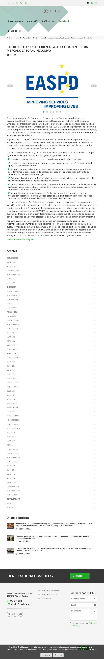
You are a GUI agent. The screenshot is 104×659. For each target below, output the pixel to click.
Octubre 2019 (12, 424)
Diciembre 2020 (13, 383)
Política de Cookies (89, 649)
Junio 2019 (11, 437)
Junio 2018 (11, 470)
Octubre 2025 (12, 258)
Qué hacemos (48, 21)
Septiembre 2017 (13, 499)
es (88, 3)
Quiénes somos (15, 21)
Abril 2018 (11, 478)
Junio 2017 (11, 507)
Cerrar (58, 655)
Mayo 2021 (11, 370)
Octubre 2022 (12, 329)
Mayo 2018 (11, 474)
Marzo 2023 (11, 308)
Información (32, 21)
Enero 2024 (11, 287)
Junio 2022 (11, 333)
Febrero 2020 (12, 408)
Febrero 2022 (12, 349)
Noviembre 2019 (13, 420)
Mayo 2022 (11, 337)
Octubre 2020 (12, 387)
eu (92, 3)
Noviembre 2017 (13, 491)
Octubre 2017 (12, 495)
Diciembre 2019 (13, 416)
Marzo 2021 (11, 378)
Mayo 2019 (11, 441)
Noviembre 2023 (13, 295)
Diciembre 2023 (13, 291)
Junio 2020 (11, 395)
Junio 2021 (11, 366)
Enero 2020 (11, 412)
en (96, 3)
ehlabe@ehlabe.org (18, 604)
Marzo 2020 (11, 403)
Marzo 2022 (11, 345)
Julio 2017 (11, 503)
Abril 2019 (11, 445)
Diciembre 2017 (13, 486)
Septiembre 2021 (13, 358)
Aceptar (46, 655)
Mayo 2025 (11, 262)
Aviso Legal (44, 599)
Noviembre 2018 (13, 457)
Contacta (79, 576)
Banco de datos (15, 31)
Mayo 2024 (11, 279)
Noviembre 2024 (13, 274)
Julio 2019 (11, 432)
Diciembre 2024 (13, 270)
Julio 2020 (11, 391)
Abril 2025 (11, 266)
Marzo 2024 (11, 283)
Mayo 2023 (11, 304)
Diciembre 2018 (13, 453)
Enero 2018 (11, 482)
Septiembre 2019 (13, 428)
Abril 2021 (11, 374)
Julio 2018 (11, 466)
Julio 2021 (11, 362)
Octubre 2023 (12, 299)
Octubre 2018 (12, 462)
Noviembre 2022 (13, 324)
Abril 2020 (11, 399)
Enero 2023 (11, 316)
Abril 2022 (11, 341)
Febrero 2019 (12, 449)
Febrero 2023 (12, 312)
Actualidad (64, 21)
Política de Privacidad (49, 591)
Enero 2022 (11, 353)
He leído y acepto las (83, 624)
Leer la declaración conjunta (20, 239)
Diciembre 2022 (13, 320)
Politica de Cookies (47, 595)
